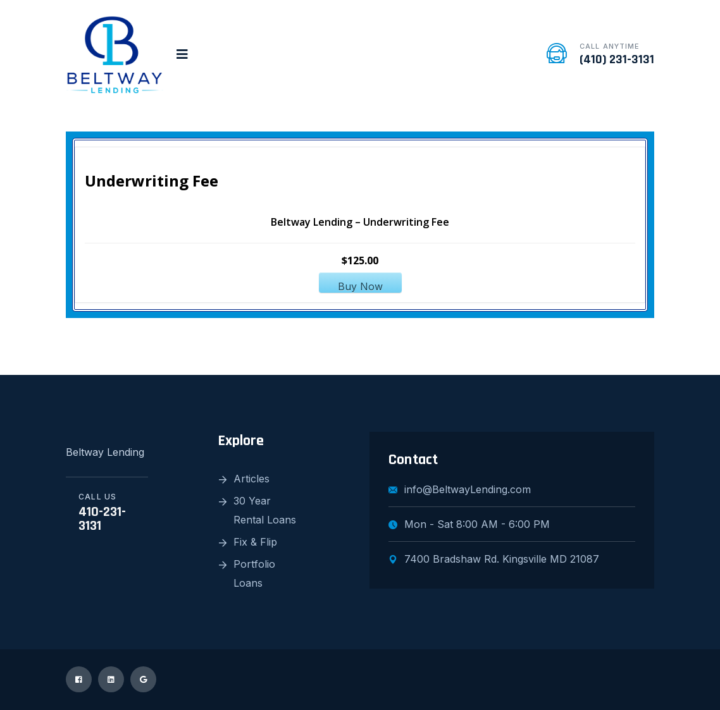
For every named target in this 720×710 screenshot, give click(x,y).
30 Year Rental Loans (264, 510)
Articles (251, 478)
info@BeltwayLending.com (459, 489)
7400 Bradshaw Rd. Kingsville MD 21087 (493, 559)
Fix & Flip (255, 542)
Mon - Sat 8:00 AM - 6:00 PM (469, 524)
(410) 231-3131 (617, 59)
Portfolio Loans (254, 573)
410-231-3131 (102, 519)
